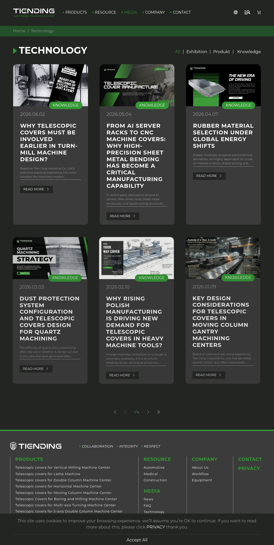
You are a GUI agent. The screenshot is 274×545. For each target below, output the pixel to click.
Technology (154, 512)
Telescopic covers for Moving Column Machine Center (63, 493)
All (177, 52)
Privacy (249, 468)
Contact (182, 12)
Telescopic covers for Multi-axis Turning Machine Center (65, 505)
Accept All (136, 539)
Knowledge (249, 52)
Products (76, 12)
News (149, 499)
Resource (105, 12)
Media (130, 12)
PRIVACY (156, 527)
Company (155, 12)
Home (19, 30)
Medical (151, 474)
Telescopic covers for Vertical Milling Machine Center (62, 467)
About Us (200, 467)
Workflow (200, 474)
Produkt (221, 52)
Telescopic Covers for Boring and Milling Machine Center (66, 499)
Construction (155, 480)
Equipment (202, 480)
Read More (36, 189)
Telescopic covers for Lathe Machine (47, 474)
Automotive (154, 467)
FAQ (147, 506)
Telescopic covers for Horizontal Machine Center (58, 486)
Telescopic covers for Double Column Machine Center (63, 480)
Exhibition (196, 52)
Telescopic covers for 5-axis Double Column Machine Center (69, 511)
